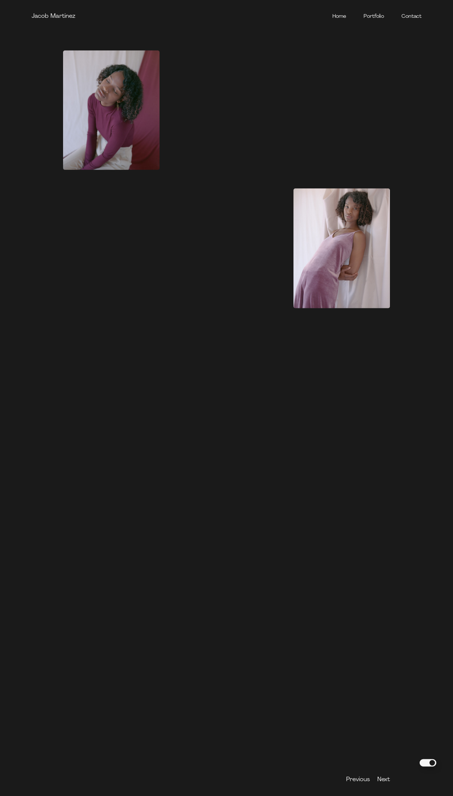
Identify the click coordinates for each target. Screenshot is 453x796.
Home (339, 16)
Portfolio (374, 16)
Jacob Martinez (53, 16)
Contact (411, 16)
